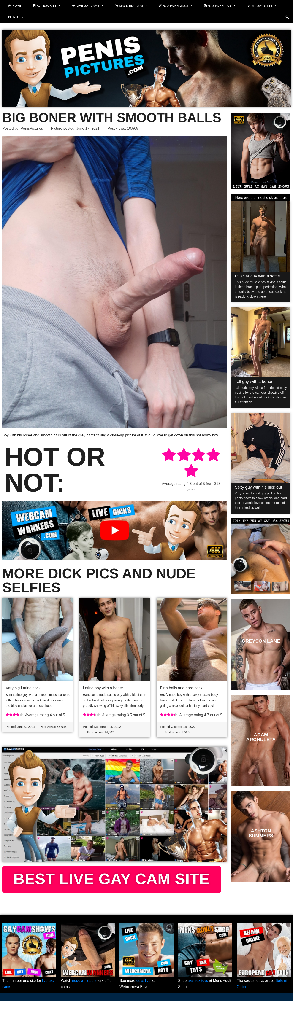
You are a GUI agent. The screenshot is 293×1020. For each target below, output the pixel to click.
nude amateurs (84, 999)
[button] (287, 17)
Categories (49, 5)
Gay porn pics (222, 5)
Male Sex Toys (133, 5)
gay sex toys (198, 999)
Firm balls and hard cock (181, 688)
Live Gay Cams (89, 5)
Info (18, 17)
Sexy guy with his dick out (258, 487)
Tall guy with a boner (253, 381)
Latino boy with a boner (103, 688)
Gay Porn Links (178, 5)
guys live (143, 999)
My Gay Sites (264, 5)
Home (16, 5)
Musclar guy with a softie (257, 276)
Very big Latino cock (23, 688)
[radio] (169, 455)
